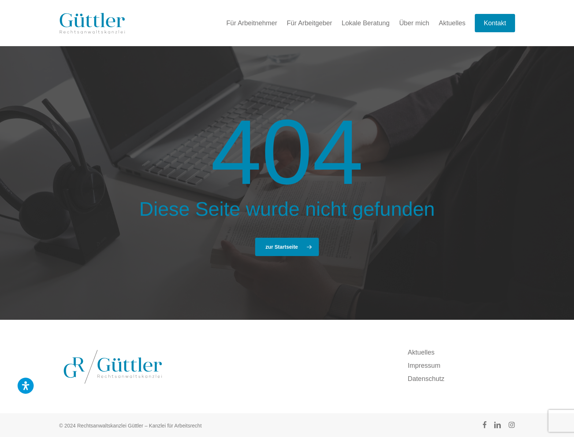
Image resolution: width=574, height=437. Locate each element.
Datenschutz (426, 378)
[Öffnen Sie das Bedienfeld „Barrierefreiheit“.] (26, 386)
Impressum (424, 365)
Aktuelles (421, 352)
